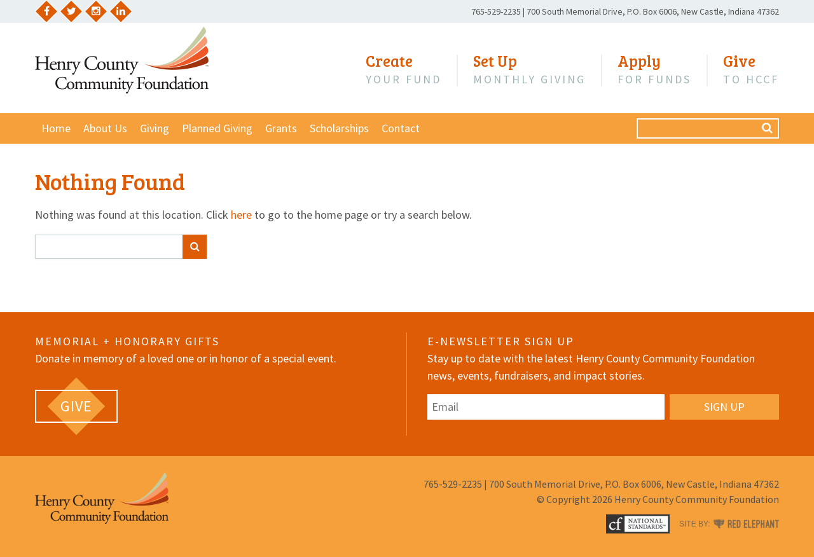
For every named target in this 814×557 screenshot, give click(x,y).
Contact (401, 128)
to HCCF (751, 69)
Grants (281, 128)
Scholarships (339, 128)
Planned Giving (217, 128)
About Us (105, 128)
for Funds (654, 69)
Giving (154, 128)
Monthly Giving (529, 69)
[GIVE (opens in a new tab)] (76, 406)
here (241, 214)
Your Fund (403, 69)
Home (56, 128)
